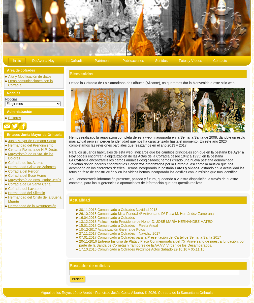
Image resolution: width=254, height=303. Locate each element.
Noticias (11, 99)
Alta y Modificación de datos (29, 76)
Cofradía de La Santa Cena (29, 184)
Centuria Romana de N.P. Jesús (33, 150)
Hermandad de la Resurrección (32, 206)
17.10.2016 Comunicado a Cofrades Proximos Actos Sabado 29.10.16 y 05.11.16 (141, 249)
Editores (14, 118)
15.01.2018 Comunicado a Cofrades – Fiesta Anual (118, 225)
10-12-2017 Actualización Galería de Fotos (112, 229)
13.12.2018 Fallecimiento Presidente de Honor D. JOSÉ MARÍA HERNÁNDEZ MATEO (146, 222)
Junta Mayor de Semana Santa (32, 141)
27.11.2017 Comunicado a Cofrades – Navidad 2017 (119, 233)
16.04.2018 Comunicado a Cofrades (107, 218)
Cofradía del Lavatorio (25, 189)
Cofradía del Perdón (23, 171)
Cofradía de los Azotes (25, 163)
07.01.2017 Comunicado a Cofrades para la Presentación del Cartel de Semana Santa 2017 (150, 237)
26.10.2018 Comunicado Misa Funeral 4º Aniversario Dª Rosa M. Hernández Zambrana (146, 214)
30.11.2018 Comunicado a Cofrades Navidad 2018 (118, 210)
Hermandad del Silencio (26, 193)
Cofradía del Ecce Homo (27, 175)
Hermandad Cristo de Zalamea (32, 167)
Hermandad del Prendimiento (30, 145)
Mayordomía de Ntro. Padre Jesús (34, 180)
